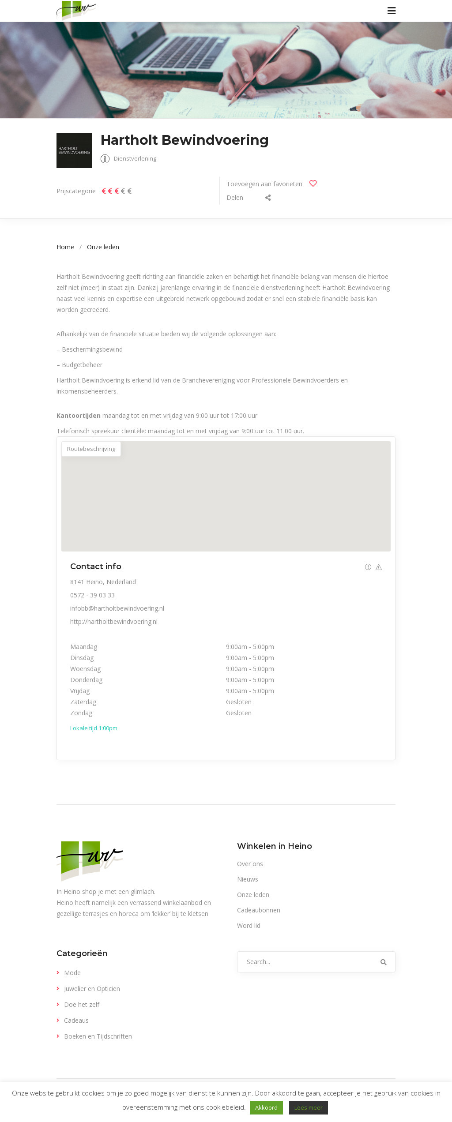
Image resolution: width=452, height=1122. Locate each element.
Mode (72, 972)
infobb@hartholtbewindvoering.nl (117, 608)
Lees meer (308, 1107)
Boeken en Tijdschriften (98, 1036)
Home (65, 247)
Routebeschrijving (91, 449)
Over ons (250, 863)
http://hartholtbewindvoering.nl (114, 621)
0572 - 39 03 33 (92, 595)
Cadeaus (76, 1020)
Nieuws (247, 879)
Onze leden (103, 247)
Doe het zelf (81, 1004)
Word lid (248, 925)
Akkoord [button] (266, 1107)
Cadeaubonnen (258, 910)
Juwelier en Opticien (92, 988)
